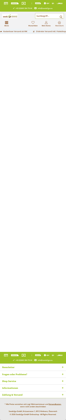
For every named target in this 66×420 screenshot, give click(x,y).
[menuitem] (59, 24)
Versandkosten (55, 404)
